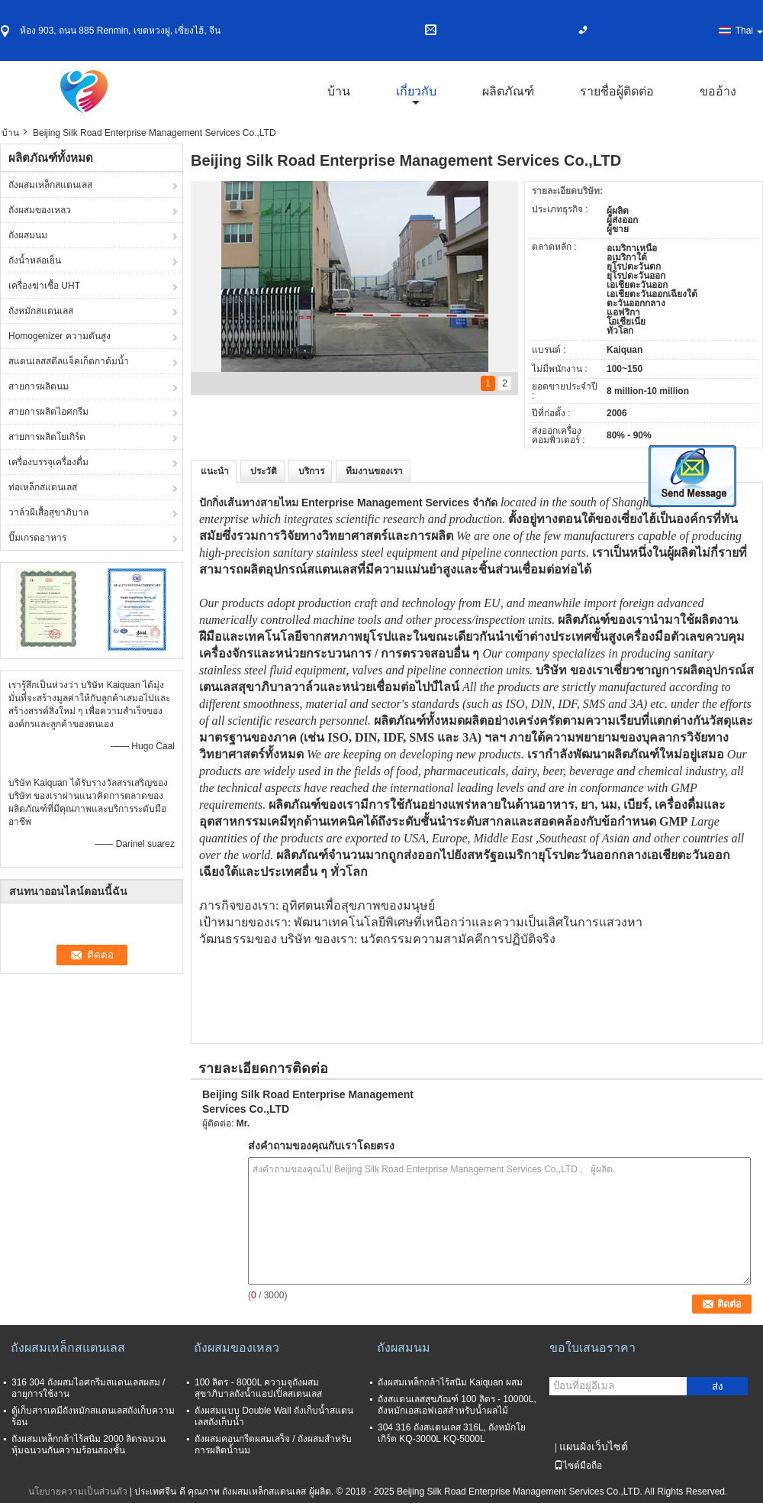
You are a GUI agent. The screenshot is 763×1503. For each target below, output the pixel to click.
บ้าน (338, 91)
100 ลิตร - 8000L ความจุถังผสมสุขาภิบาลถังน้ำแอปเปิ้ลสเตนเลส (258, 1388)
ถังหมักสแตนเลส (40, 310)
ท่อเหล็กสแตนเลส (42, 487)
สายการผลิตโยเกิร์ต (46, 437)
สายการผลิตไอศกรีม (48, 411)
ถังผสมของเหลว (39, 210)
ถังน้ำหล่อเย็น (34, 260)
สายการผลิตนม (38, 386)
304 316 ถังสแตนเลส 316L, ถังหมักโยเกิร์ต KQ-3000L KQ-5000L (452, 1433)
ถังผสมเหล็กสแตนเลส (50, 184)
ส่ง (717, 1386)
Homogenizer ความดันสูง (59, 336)
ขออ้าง (718, 91)
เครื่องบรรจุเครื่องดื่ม (48, 462)
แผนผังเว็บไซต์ (593, 1446)
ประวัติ (263, 471)
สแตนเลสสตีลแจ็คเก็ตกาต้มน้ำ (68, 361)
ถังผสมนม (27, 235)
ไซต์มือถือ (578, 1465)
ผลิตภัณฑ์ (508, 91)
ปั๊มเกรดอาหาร (37, 537)
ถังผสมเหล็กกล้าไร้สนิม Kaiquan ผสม (450, 1382)
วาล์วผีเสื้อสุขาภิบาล (48, 512)
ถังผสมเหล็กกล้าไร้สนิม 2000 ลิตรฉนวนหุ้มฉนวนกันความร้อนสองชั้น (88, 1445)
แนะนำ (215, 471)
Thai (749, 30)
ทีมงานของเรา (374, 471)
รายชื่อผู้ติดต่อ (617, 91)
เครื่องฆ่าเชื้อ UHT (44, 285)
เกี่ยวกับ (416, 91)
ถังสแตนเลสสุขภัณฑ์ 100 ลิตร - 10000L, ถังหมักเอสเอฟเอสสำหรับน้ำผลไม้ (457, 1405)
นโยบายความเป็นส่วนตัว (77, 1491)
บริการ (311, 471)
